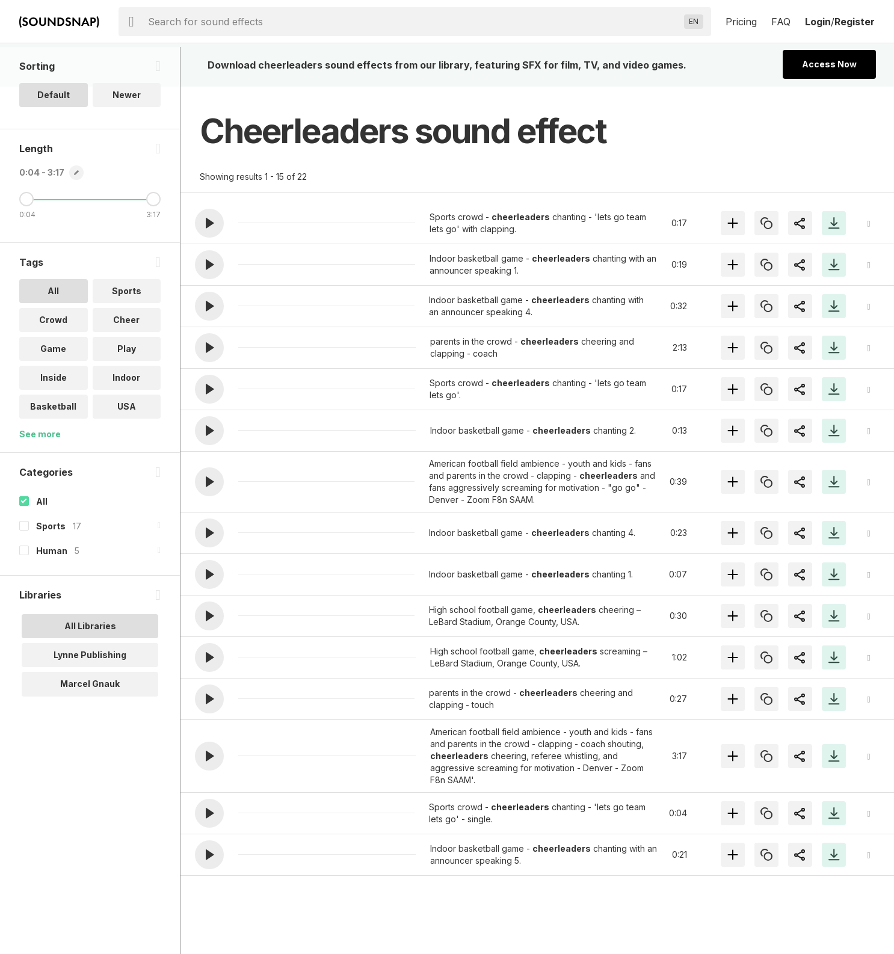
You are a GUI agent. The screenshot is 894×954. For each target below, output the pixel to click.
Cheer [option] (126, 359)
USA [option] (126, 446)
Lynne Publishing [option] (90, 694)
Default (53, 134)
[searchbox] (413, 21)
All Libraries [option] (90, 665)
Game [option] (53, 388)
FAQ (781, 22)
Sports (51, 566)
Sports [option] (126, 330)
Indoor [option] (126, 417)
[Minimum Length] (26, 239)
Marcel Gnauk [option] (90, 723)
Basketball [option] (53, 446)
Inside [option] (53, 417)
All (42, 541)
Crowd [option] (53, 359)
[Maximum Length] (153, 239)
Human (51, 590)
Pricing (741, 22)
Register (854, 22)
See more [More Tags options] (40, 474)
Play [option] (126, 388)
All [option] (53, 330)
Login (818, 22)
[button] (209, 223)
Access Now (829, 64)
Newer (127, 134)
